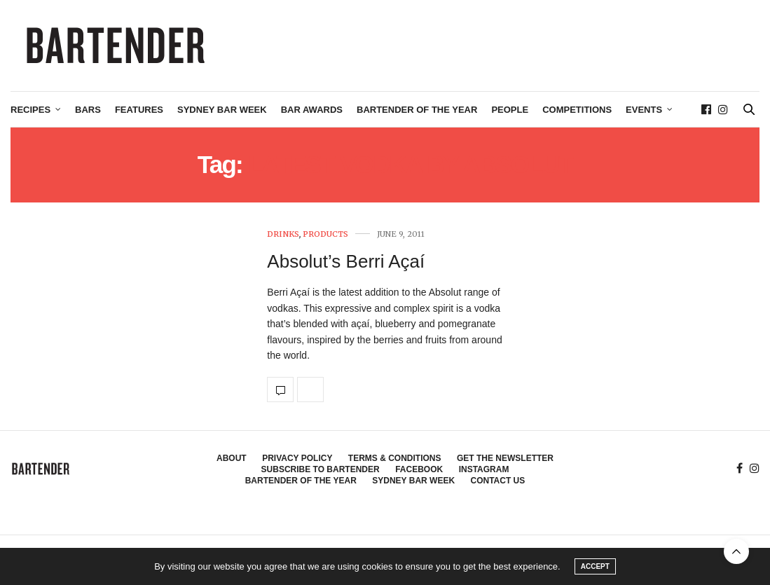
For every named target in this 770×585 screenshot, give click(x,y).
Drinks (283, 234)
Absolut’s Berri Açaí (346, 261)
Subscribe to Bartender (320, 469)
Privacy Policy (297, 458)
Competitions (577, 109)
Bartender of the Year (417, 109)
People (509, 109)
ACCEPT (595, 566)
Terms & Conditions (394, 458)
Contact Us (498, 481)
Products (325, 234)
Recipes (30, 109)
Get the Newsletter (505, 458)
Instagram (484, 469)
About (231, 458)
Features (139, 109)
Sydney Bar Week (222, 109)
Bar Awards (312, 109)
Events (644, 109)
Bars (88, 109)
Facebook (419, 469)
